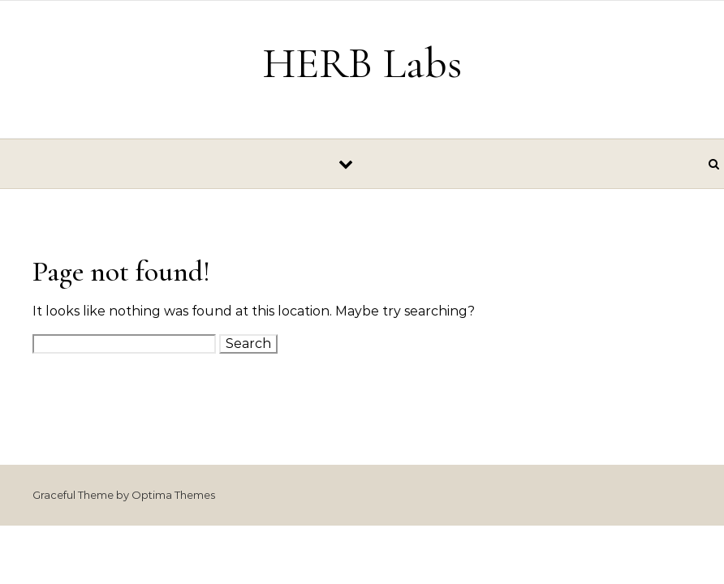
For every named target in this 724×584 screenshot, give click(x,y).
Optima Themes (173, 494)
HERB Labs (362, 62)
